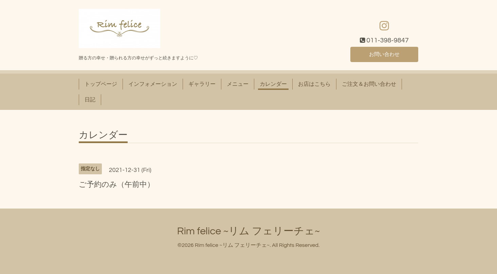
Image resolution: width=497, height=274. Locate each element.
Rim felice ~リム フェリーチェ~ (248, 231)
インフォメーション (152, 84)
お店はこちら (314, 84)
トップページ (101, 84)
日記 (90, 99)
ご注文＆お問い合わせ (369, 84)
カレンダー (273, 84)
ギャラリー (202, 84)
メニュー (237, 84)
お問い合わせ (384, 54)
